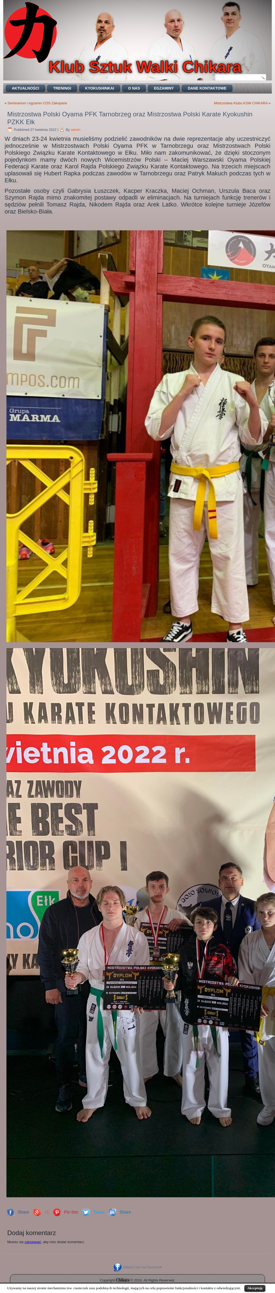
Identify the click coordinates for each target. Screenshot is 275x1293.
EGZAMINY (164, 88)
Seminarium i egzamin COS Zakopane (37, 103)
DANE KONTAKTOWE (207, 88)
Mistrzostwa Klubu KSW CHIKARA (240, 103)
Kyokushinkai (99, 88)
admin (75, 130)
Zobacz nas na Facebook (142, 1267)
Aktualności (25, 88)
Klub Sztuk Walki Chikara (145, 67)
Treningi (62, 88)
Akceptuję (254, 1288)
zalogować (32, 1242)
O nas (134, 88)
